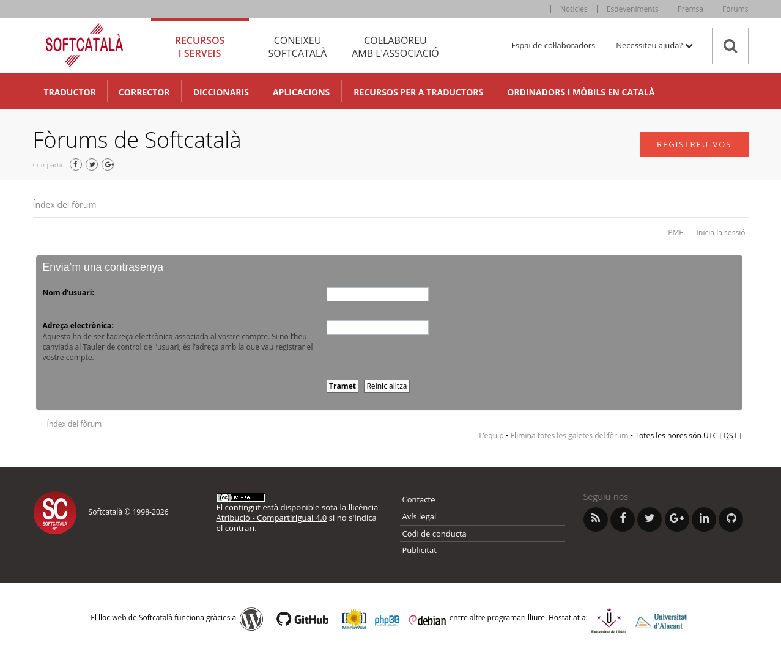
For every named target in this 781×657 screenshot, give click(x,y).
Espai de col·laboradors (553, 45)
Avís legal (419, 516)
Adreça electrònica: (78, 325)
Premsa (690, 9)
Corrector (144, 92)
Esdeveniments (633, 9)
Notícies (574, 9)
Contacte (418, 499)
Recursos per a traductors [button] (418, 92)
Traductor (70, 92)
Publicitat (419, 550)
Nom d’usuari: (68, 292)
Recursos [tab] (200, 47)
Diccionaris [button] (221, 92)
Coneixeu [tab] (298, 47)
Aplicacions (301, 92)
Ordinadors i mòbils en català (580, 92)
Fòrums (735, 9)
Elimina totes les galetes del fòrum (569, 435)
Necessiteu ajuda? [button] (654, 45)
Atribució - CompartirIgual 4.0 (272, 517)
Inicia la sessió (721, 232)
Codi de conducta (434, 533)
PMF (675, 232)
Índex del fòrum (65, 204)
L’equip (491, 435)
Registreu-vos (694, 144)
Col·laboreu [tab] (396, 47)
